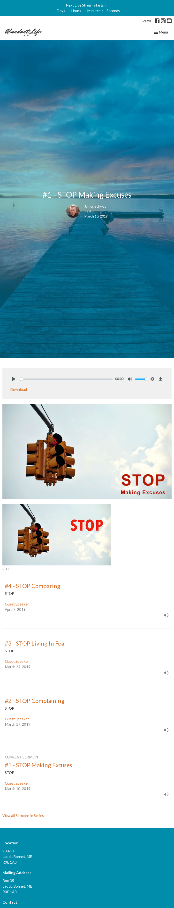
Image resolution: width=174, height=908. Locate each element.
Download (18, 389)
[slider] (66, 379)
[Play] (13, 379)
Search (146, 21)
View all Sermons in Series (23, 815)
